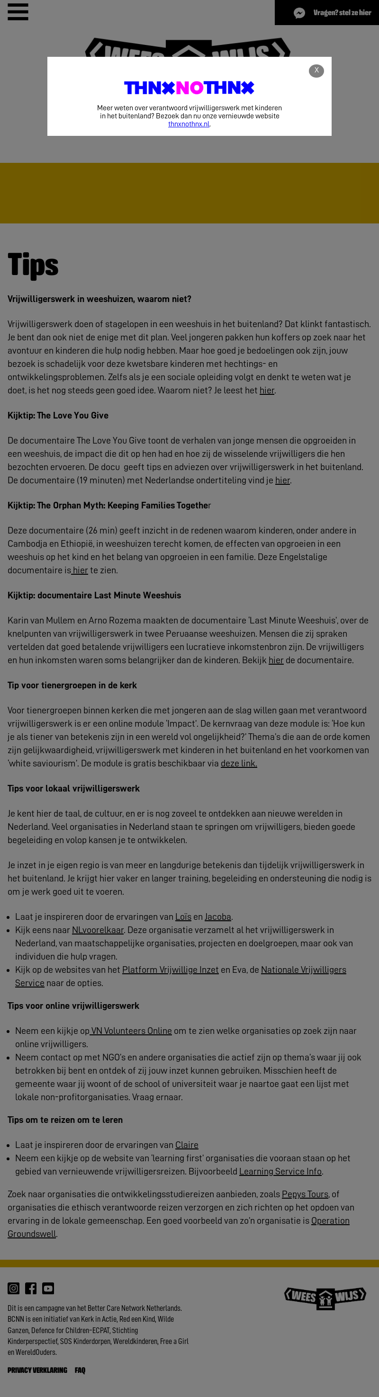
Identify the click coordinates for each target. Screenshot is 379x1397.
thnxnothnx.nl (188, 124)
